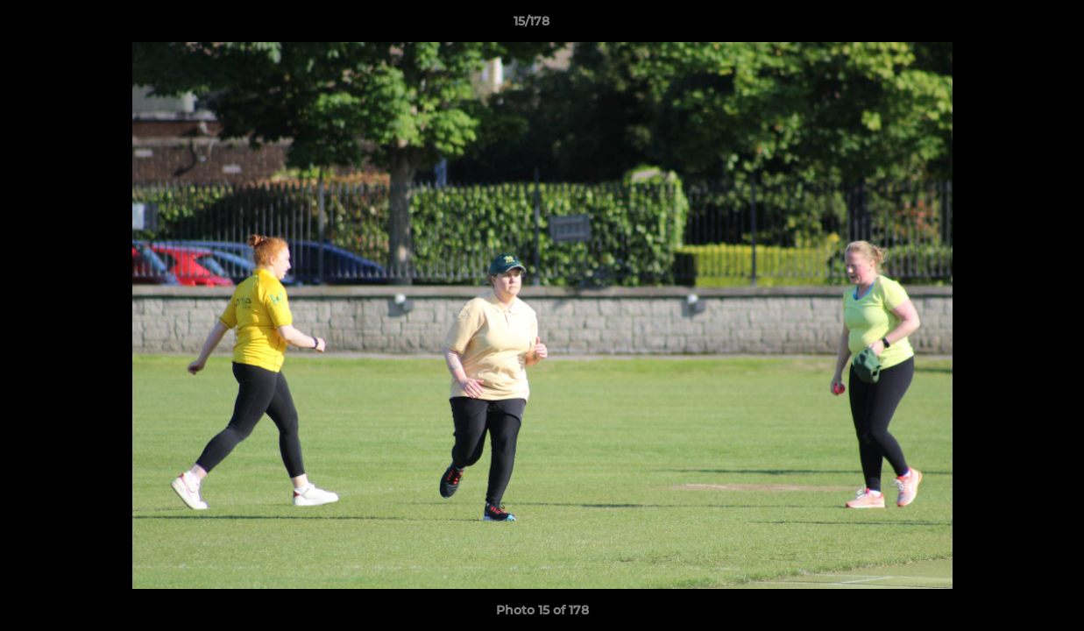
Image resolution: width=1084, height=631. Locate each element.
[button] (1010, 25)
